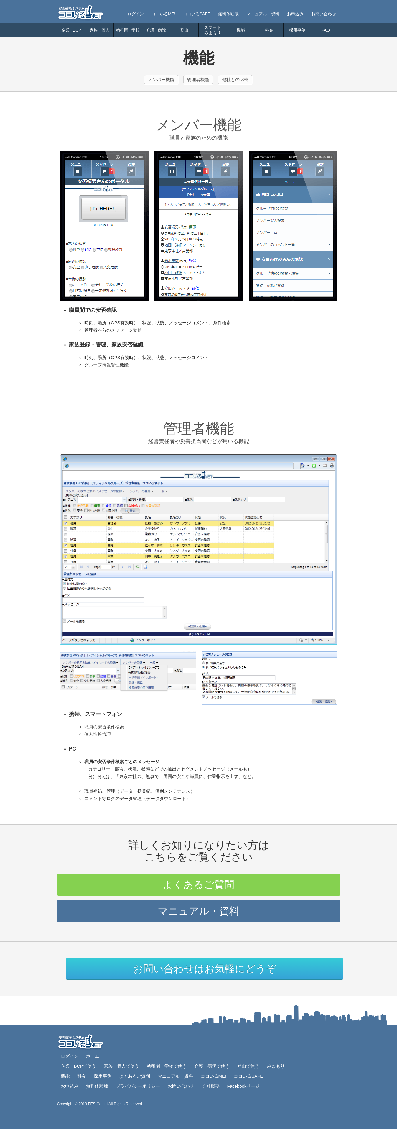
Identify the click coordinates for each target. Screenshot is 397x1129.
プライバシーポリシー (138, 1086)
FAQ (326, 30)
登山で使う (248, 1066)
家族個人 (99, 30)
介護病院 (156, 30)
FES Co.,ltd (98, 1104)
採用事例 (297, 30)
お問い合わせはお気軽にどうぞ (204, 968)
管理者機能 (198, 79)
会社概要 (211, 1086)
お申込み (295, 14)
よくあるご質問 (198, 884)
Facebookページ (243, 1086)
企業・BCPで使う (78, 1066)
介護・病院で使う (212, 1066)
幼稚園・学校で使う (167, 1066)
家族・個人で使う (121, 1066)
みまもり (276, 1066)
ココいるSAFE (196, 14)
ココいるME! (163, 14)
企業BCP (71, 30)
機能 (241, 30)
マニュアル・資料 (262, 14)
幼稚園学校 (128, 30)
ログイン (135, 14)
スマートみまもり (212, 30)
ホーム (92, 1055)
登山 (184, 30)
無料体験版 (228, 14)
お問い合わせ (323, 14)
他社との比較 (235, 79)
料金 (269, 30)
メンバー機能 (161, 79)
